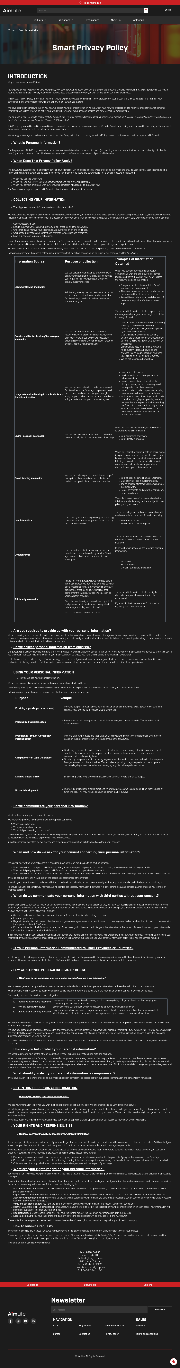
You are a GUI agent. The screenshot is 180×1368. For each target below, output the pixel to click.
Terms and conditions (147, 1333)
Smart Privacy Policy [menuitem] (27, 30)
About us (116, 19)
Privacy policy (112, 1333)
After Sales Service (114, 1325)
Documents (90, 1284)
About (56, 1325)
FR (169, 9)
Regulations (92, 19)
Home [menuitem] (12, 30)
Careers (148, 1284)
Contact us (140, 19)
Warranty (140, 1325)
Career (56, 1333)
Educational (66, 19)
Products (39, 19)
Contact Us (84, 1333)
